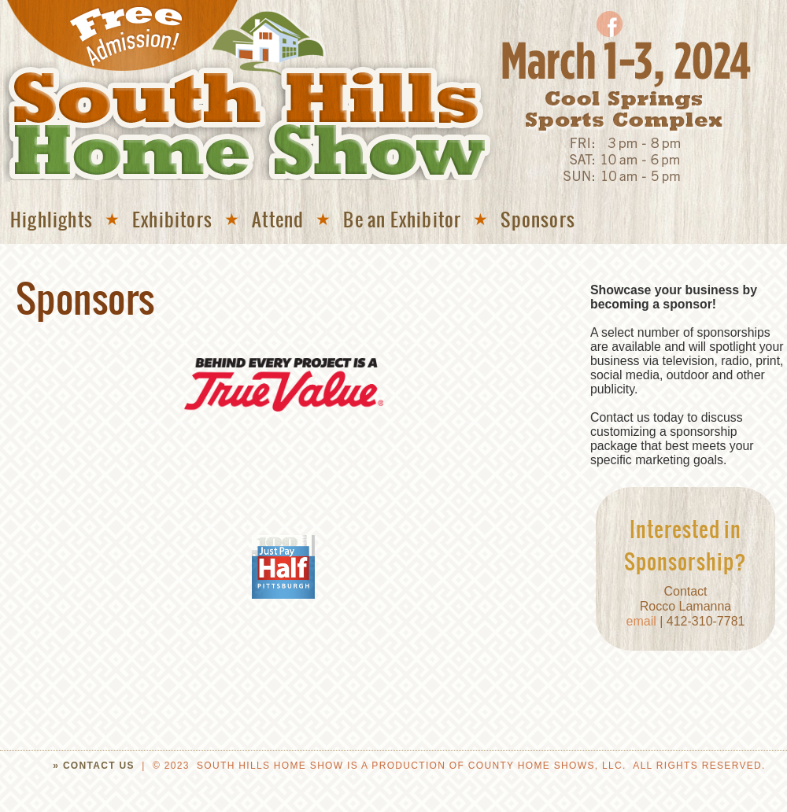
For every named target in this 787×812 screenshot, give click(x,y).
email (643, 621)
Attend (278, 219)
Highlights (51, 219)
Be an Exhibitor (402, 219)
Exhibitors (172, 219)
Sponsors (538, 219)
